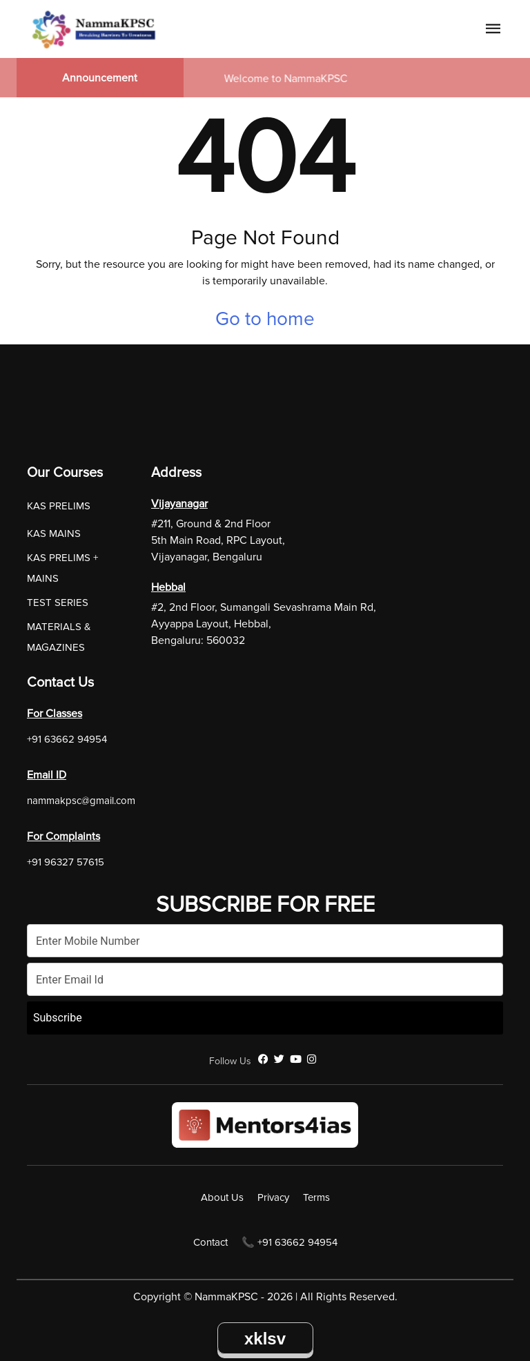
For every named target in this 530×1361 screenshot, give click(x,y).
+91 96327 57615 (65, 862)
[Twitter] (279, 1059)
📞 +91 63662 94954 (289, 1242)
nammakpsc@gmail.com (81, 800)
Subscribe (57, 1017)
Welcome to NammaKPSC (289, 79)
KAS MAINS (54, 533)
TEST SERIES (57, 602)
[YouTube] (296, 1059)
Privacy (273, 1197)
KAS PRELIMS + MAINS (62, 568)
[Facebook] (263, 1059)
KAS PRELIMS (58, 506)
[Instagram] (311, 1059)
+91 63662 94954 (67, 739)
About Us (222, 1197)
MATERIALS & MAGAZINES (59, 637)
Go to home (265, 319)
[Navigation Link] (493, 31)
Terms (316, 1197)
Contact (210, 1242)
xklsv (265, 1338)
